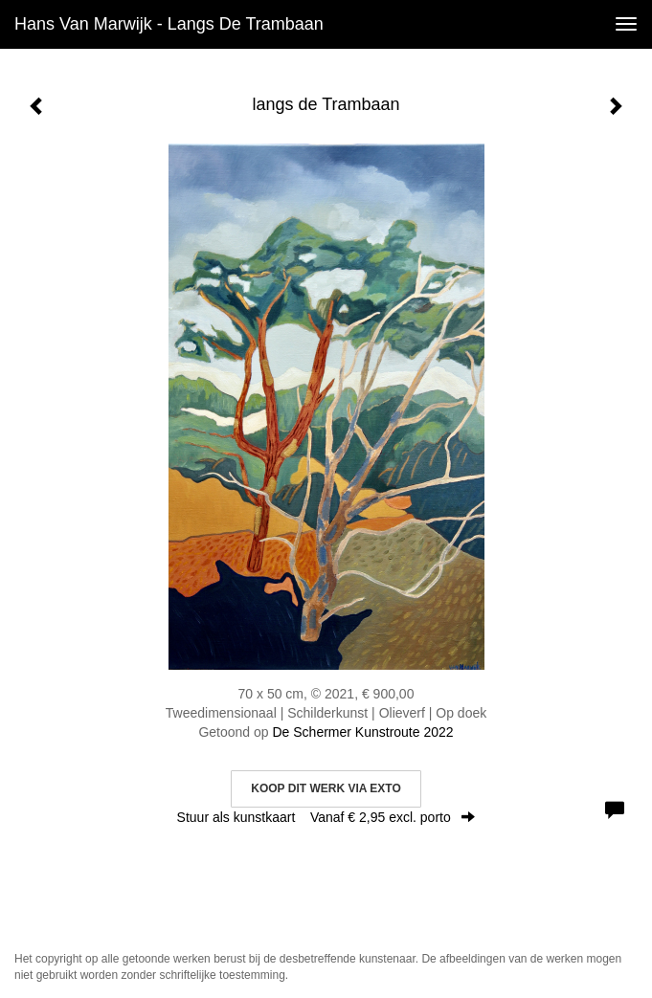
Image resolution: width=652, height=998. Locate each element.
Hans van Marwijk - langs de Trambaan (169, 23)
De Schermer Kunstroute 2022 (362, 732)
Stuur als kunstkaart (326, 817)
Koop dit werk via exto (325, 788)
